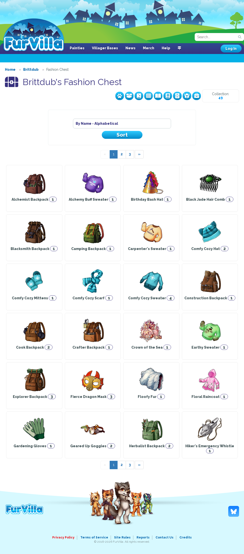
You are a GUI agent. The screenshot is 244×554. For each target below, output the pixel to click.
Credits (185, 537)
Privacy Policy (63, 537)
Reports (143, 537)
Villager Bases (105, 48)
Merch (148, 48)
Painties (77, 48)
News (130, 48)
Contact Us (165, 537)
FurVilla (33, 35)
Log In (231, 49)
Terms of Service (94, 537)
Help (166, 48)
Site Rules (122, 537)
